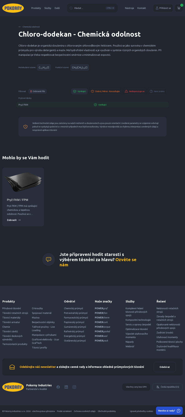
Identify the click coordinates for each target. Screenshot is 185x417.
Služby (47, 8)
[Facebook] (58, 387)
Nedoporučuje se (135, 91)
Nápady (130, 341)
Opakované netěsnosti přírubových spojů (168, 326)
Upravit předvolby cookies (141, 411)
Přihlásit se (163, 8)
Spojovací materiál (41, 313)
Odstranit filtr (37, 91)
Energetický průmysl (74, 336)
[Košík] (179, 8)
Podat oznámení (64, 411)
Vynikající (79, 91)
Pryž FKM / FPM (17, 199)
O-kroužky (37, 308)
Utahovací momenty (167, 337)
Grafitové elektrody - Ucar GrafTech (45, 341)
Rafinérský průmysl (74, 331)
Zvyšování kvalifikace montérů (168, 348)
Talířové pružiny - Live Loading (43, 329)
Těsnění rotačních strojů (15, 313)
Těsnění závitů (10, 331)
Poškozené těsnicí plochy (170, 341)
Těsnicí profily (39, 347)
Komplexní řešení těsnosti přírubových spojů (136, 312)
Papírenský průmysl (74, 322)
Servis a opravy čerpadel (138, 324)
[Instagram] (74, 387)
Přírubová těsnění (11, 308)
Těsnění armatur (11, 322)
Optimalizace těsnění (137, 329)
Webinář (130, 346)
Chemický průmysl (73, 308)
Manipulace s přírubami (44, 335)
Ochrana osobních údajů (85, 411)
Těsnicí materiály (11, 317)
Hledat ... (92, 8)
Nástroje (129, 8)
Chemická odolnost (29, 26)
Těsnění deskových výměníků (12, 338)
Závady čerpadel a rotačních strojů (166, 318)
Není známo (157, 91)
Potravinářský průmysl (75, 313)
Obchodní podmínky (107, 411)
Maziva (35, 317)
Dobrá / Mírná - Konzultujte (105, 91)
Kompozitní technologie (138, 320)
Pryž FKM (23, 104)
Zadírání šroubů (165, 332)
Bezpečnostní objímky (43, 322)
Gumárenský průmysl (75, 327)
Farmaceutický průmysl (76, 317)
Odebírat (165, 367)
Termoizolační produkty (14, 344)
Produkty (36, 8)
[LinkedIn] (66, 387)
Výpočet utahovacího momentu (137, 335)
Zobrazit (14, 220)
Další (57, 8)
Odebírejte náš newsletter (38, 366)
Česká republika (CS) (167, 387)
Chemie (6, 327)
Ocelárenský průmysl (75, 340)
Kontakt (141, 8)
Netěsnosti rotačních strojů (167, 310)
